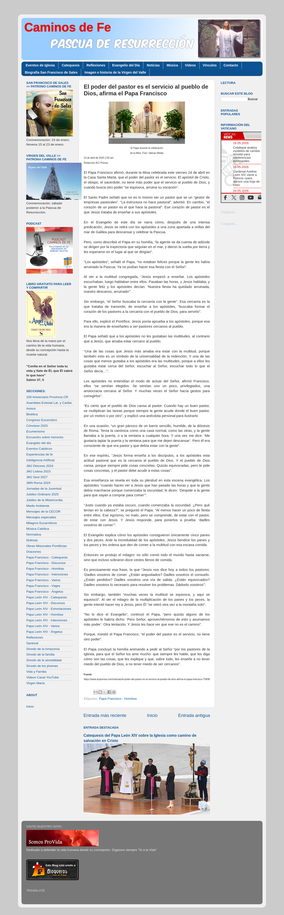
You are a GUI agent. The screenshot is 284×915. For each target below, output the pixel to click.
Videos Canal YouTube (42, 677)
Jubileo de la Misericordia (44, 500)
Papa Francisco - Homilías (118, 698)
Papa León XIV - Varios (43, 626)
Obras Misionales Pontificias (46, 546)
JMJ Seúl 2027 (36, 477)
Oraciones (33, 551)
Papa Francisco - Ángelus (44, 591)
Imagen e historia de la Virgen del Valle (115, 72)
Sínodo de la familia (40, 654)
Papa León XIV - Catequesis (46, 597)
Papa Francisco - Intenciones (47, 574)
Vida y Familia (36, 671)
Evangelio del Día (126, 65)
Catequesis (71, 65)
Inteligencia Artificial (40, 460)
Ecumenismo (35, 431)
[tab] (232, 135)
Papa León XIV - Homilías (44, 614)
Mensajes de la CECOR (43, 511)
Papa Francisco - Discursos (46, 563)
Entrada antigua (194, 715)
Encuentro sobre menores (44, 437)
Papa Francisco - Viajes (43, 586)
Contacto (231, 65)
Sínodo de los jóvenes (42, 666)
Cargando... (229, 212)
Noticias (153, 65)
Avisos (31, 408)
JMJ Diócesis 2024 (39, 466)
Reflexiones (95, 65)
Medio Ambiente (37, 506)
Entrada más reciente (105, 715)
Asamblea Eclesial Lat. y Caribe (49, 403)
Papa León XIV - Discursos (45, 603)
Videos (190, 65)
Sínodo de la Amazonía (43, 649)
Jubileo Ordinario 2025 (42, 494)
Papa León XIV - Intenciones (46, 620)
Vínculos (210, 65)
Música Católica (37, 529)
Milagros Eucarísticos (41, 523)
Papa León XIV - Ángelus (44, 631)
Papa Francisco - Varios (43, 580)
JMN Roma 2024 (38, 483)
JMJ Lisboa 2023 (38, 471)
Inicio (152, 715)
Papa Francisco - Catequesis (47, 557)
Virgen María (35, 683)
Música (172, 65)
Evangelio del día (38, 443)
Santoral (32, 643)
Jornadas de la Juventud (43, 488)
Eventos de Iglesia (40, 65)
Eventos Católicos (39, 448)
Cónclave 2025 (37, 426)
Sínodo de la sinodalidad (44, 660)
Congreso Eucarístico (41, 420)
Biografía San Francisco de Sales (51, 72)
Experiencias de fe (39, 454)
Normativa (33, 534)
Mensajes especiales (41, 517)
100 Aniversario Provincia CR (47, 397)
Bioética (32, 414)
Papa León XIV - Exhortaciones (48, 609)
